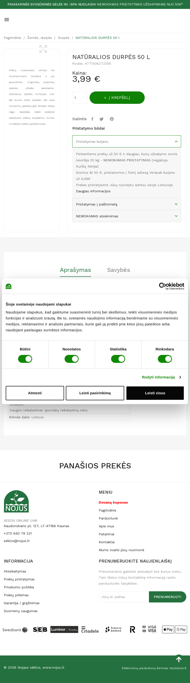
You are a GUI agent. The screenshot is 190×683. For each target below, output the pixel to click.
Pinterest (112, 119)
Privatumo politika (19, 587)
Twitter (102, 119)
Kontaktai (107, 542)
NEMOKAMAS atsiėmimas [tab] (97, 216)
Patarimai (106, 534)
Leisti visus (155, 393)
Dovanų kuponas (113, 502)
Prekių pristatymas (19, 579)
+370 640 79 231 (18, 533)
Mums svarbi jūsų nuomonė (121, 550)
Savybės (118, 270)
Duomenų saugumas (21, 611)
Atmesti (35, 393)
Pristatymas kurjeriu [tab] (92, 141)
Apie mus (106, 526)
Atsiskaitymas (15, 571)
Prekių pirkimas (16, 595)
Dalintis (93, 119)
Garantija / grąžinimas (22, 603)
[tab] (75, 272)
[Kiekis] (79, 97)
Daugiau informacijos (93, 191)
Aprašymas (75, 270)
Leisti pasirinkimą (95, 393)
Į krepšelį (119, 97)
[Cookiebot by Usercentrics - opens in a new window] (162, 286)
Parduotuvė (108, 518)
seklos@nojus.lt (17, 541)
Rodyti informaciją (158, 377)
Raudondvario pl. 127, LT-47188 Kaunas (36, 526)
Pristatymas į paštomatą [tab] (96, 204)
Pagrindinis (107, 510)
